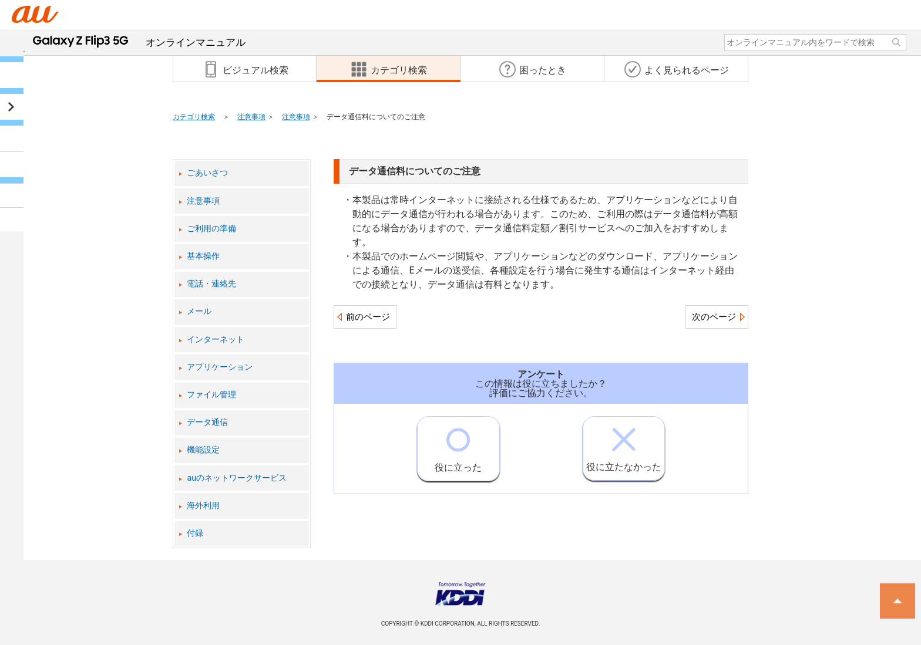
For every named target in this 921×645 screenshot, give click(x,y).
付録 (195, 533)
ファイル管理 (211, 395)
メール (199, 311)
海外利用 (203, 506)
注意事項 (251, 117)
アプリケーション (220, 367)
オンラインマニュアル (139, 42)
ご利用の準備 (211, 229)
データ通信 (207, 422)
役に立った (458, 445)
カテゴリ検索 (194, 117)
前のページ (368, 317)
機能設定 (203, 450)
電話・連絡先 (211, 284)
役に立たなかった (623, 444)
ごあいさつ (207, 173)
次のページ (714, 317)
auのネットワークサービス (237, 478)
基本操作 (203, 256)
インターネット (215, 340)
